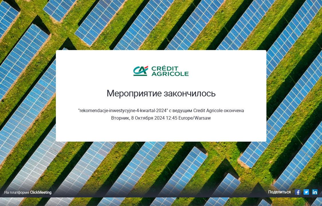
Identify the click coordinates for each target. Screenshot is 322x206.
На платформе (27, 198)
